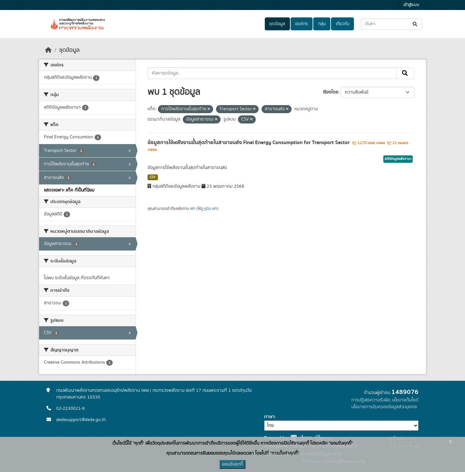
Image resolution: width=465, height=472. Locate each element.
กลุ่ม (322, 24)
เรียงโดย (330, 92)
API (192, 208)
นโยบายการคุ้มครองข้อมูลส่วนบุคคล (384, 407)
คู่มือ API (210, 208)
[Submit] (415, 24)
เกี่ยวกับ (342, 24)
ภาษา (269, 417)
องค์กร (301, 24)
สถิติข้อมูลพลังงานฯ (398, 159)
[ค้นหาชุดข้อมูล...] (391, 24)
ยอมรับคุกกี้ (232, 464)
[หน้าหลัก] (48, 50)
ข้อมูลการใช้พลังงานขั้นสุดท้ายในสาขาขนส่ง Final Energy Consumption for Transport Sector (249, 142)
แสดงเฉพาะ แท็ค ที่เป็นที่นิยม (69, 190)
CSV (153, 177)
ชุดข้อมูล (277, 24)
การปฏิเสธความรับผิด (371, 400)
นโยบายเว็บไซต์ (405, 400)
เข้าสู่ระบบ (411, 5)
